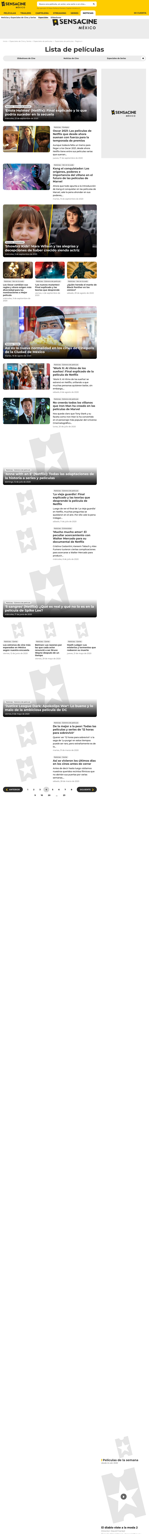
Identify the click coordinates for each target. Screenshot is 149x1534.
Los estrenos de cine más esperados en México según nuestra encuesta (17, 659)
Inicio (5, 53)
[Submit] (93, 4)
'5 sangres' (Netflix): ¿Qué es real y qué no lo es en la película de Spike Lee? (49, 620)
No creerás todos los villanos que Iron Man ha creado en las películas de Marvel (74, 418)
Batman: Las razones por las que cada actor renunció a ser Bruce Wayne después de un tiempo (48, 662)
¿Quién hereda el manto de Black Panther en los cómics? (82, 299)
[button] (143, 70)
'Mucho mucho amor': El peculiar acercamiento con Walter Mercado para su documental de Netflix (71, 548)
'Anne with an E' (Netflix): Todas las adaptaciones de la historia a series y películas (49, 488)
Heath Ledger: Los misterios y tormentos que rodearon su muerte (81, 659)
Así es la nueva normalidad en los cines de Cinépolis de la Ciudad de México (49, 362)
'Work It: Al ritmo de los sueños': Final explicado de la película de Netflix (73, 383)
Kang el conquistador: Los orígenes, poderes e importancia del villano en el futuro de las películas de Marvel (73, 187)
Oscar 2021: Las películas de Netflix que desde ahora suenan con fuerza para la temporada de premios (72, 147)
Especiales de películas (43, 53)
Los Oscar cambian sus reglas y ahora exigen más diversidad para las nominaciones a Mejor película (17, 301)
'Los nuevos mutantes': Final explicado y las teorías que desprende (47, 299)
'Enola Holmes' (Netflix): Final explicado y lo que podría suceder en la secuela (46, 124)
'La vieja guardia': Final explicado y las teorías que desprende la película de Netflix (71, 511)
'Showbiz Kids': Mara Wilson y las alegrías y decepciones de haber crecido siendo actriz (42, 260)
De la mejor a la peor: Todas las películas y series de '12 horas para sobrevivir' (74, 741)
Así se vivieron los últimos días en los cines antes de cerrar (74, 774)
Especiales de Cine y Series (20, 53)
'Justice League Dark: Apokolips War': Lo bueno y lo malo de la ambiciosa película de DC (49, 720)
